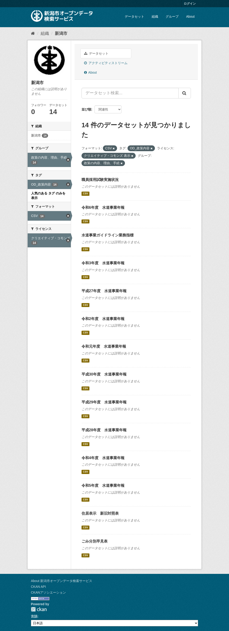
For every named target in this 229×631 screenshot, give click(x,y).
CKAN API (38, 586)
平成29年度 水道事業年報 (104, 402)
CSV (85, 193)
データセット (134, 16)
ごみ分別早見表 (95, 541)
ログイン (190, 3)
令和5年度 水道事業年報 (103, 485)
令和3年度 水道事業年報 (103, 263)
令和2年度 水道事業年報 (103, 319)
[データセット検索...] (130, 93)
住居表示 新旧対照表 (100, 513)
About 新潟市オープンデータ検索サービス (61, 581)
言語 (34, 616)
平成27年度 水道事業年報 (104, 291)
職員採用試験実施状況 (100, 180)
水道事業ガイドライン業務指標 (108, 235)
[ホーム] (33, 33)
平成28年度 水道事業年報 (104, 430)
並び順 (86, 109)
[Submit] (184, 93)
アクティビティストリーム (106, 63)
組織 (155, 16)
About (190, 16)
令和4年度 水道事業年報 (103, 458)
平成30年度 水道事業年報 (104, 374)
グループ (172, 16)
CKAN (39, 609)
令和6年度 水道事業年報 (103, 207)
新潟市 (61, 33)
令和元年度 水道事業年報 (104, 346)
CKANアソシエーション (48, 592)
